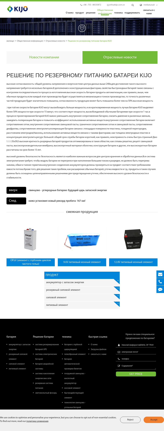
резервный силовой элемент (83, 289)
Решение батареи (43, 336)
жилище (10, 41)
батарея (11, 336)
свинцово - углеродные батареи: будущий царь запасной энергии (68, 190)
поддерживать (132, 13)
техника (118, 13)
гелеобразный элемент (75, 354)
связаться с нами (149, 12)
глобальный (149, 5)
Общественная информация (104, 12)
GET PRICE (135, 374)
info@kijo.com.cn (116, 5)
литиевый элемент (83, 304)
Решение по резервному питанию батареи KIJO (90, 41)
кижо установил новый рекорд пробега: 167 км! (57, 201)
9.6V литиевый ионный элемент (82, 262)
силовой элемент (83, 296)
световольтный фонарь (46, 393)
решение (90, 13)
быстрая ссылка (98, 336)
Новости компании (44, 57)
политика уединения (37, 421)
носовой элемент (72, 388)
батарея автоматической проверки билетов (73, 364)
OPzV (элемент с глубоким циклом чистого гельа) (30, 262)
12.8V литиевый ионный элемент (133, 262)
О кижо (70, 13)
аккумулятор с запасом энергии (83, 281)
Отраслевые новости (55, 41)
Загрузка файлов (98, 349)
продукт (79, 13)
